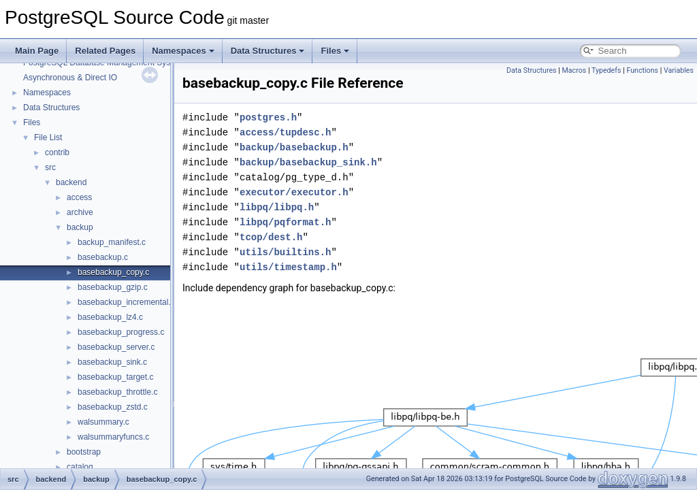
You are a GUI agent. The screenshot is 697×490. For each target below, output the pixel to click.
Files (335, 51)
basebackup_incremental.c (126, 302)
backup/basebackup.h (294, 147)
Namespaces (183, 51)
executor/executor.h (294, 192)
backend (71, 182)
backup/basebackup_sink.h (308, 162)
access (79, 197)
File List (48, 137)
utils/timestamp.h (288, 267)
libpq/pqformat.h (285, 222)
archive (80, 212)
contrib (57, 152)
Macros (574, 70)
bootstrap (84, 452)
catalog (80, 467)
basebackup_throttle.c (117, 392)
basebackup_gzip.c (113, 287)
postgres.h (268, 117)
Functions (642, 70)
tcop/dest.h (271, 237)
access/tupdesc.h (285, 132)
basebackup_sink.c (112, 362)
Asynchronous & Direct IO (70, 77)
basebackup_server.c (116, 347)
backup (80, 227)
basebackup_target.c (115, 377)
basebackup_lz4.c (110, 317)
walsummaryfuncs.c (113, 437)
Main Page (37, 51)
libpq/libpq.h (277, 207)
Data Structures (268, 51)
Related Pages (105, 51)
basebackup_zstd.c (113, 407)
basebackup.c (103, 257)
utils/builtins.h (285, 252)
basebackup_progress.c (121, 332)
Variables (679, 70)
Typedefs (606, 70)
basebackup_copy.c (113, 272)
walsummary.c (103, 422)
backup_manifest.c (112, 242)
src (50, 167)
